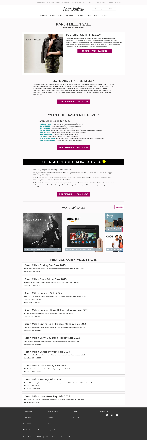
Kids (60, 15)
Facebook (101, 415)
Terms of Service (68, 437)
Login (111, 2)
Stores (105, 15)
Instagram (117, 415)
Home (81, 15)
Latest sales (30, 2)
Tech (89, 15)
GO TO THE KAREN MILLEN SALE (94, 51)
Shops (85, 2)
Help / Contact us (101, 2)
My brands (50, 2)
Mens (52, 15)
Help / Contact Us (55, 430)
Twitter (106, 415)
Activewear (70, 15)
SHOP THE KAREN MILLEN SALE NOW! (73, 102)
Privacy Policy (51, 437)
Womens (43, 15)
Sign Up (118, 2)
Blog (91, 2)
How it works (76, 2)
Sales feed (41, 2)
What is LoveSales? (63, 2)
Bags (96, 15)
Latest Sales (119, 207)
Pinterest (111, 415)
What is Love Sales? (31, 430)
